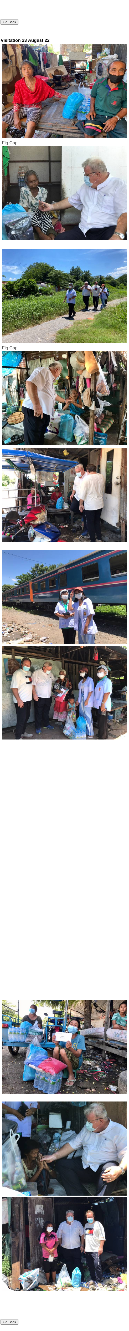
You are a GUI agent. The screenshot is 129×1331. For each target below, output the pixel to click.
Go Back (9, 22)
